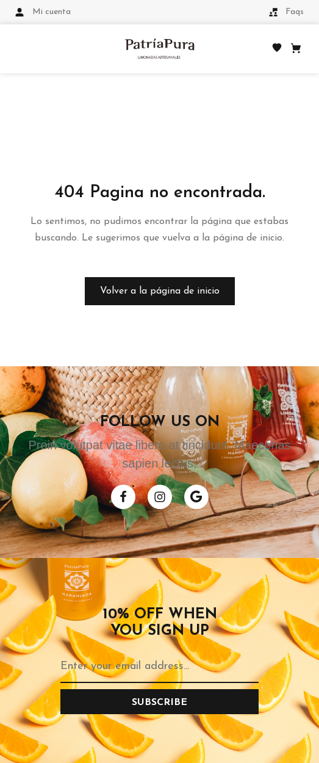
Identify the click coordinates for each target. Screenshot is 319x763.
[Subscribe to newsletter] (159, 701)
